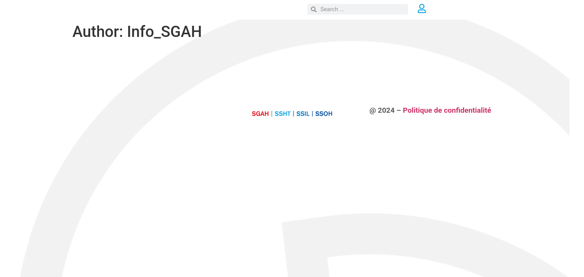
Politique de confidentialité (447, 110)
